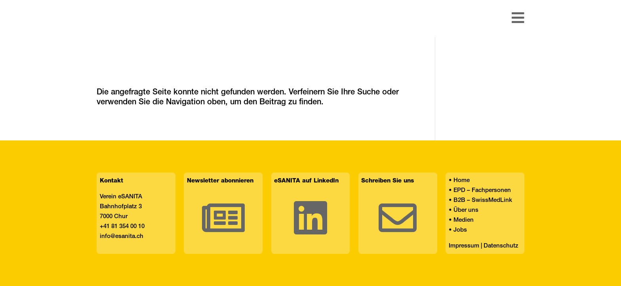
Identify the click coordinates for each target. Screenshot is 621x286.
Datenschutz (501, 246)
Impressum (464, 246)
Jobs (460, 230)
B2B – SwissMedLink (482, 200)
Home (461, 180)
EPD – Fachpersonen (482, 190)
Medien (463, 220)
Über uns (465, 210)
